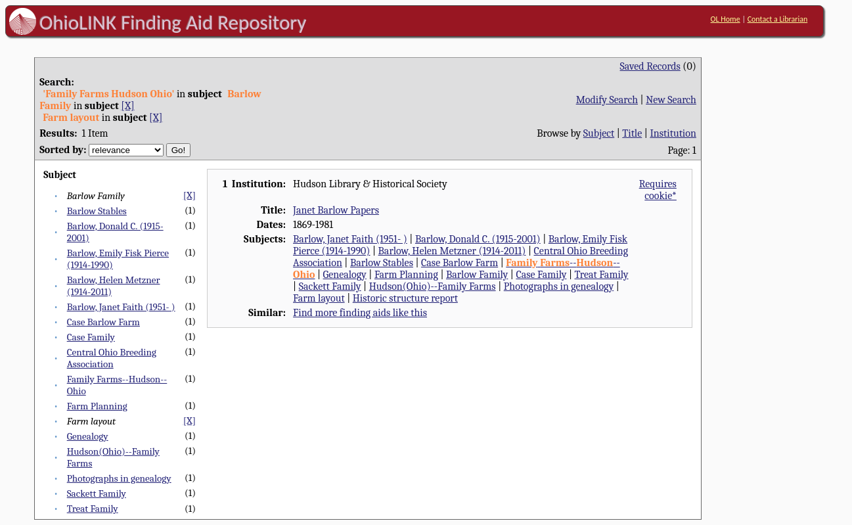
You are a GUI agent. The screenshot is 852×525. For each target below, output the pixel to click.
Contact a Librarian (778, 19)
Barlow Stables (97, 211)
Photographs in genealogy (119, 478)
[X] (127, 106)
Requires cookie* (658, 190)
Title (632, 133)
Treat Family (92, 508)
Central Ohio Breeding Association (111, 358)
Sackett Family (96, 493)
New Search (671, 100)
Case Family (91, 337)
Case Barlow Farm (103, 322)
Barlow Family (477, 275)
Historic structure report (405, 298)
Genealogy (87, 436)
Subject (598, 133)
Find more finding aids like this (360, 313)
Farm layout (319, 298)
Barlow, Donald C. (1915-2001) (478, 239)
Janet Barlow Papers (336, 210)
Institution (673, 133)
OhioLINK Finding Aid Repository (173, 22)
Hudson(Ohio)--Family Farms (432, 286)
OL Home (725, 19)
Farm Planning (97, 406)
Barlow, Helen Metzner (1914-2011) (452, 251)
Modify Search (607, 100)
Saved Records (650, 66)
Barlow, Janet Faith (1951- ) (121, 307)
